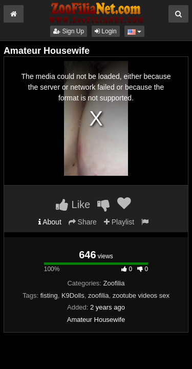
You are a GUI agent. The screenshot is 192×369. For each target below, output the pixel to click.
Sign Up (68, 31)
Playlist (119, 222)
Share (83, 222)
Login (106, 31)
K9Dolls (72, 295)
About (49, 222)
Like (73, 204)
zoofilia (98, 295)
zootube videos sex (141, 295)
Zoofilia (114, 283)
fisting (49, 295)
